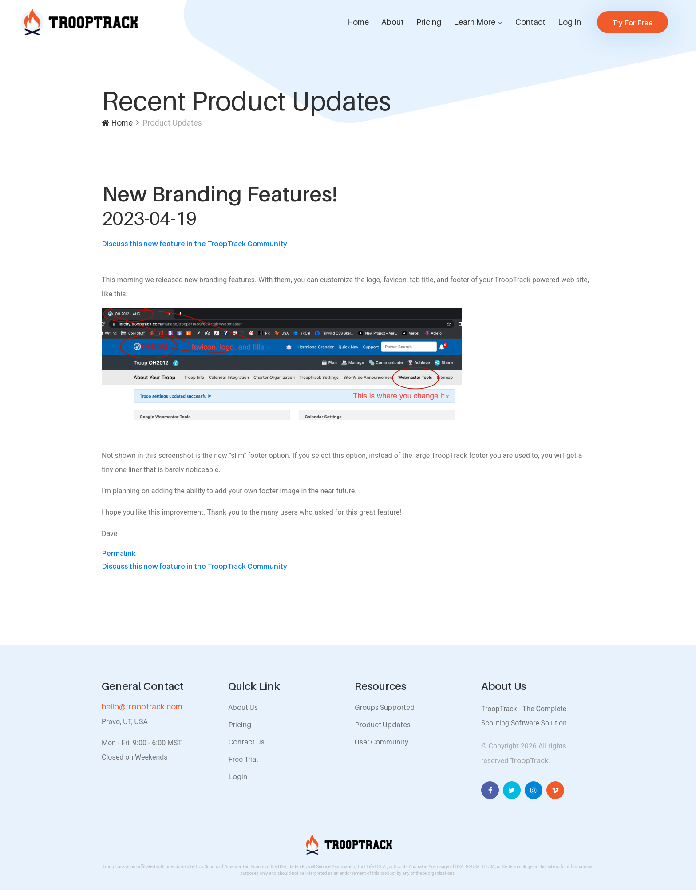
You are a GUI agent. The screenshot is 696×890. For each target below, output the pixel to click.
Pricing (428, 22)
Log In (569, 22)
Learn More (474, 22)
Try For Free (632, 22)
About (392, 22)
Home (358, 22)
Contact (530, 22)
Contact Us (246, 741)
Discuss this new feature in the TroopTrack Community (194, 243)
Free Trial (243, 759)
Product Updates (383, 724)
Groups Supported (385, 707)
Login (237, 776)
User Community (381, 741)
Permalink (119, 553)
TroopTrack (529, 760)
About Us (243, 707)
